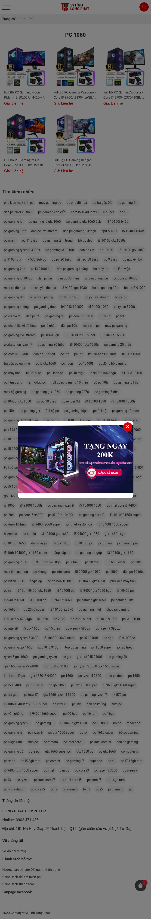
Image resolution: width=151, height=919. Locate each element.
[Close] (127, 427)
